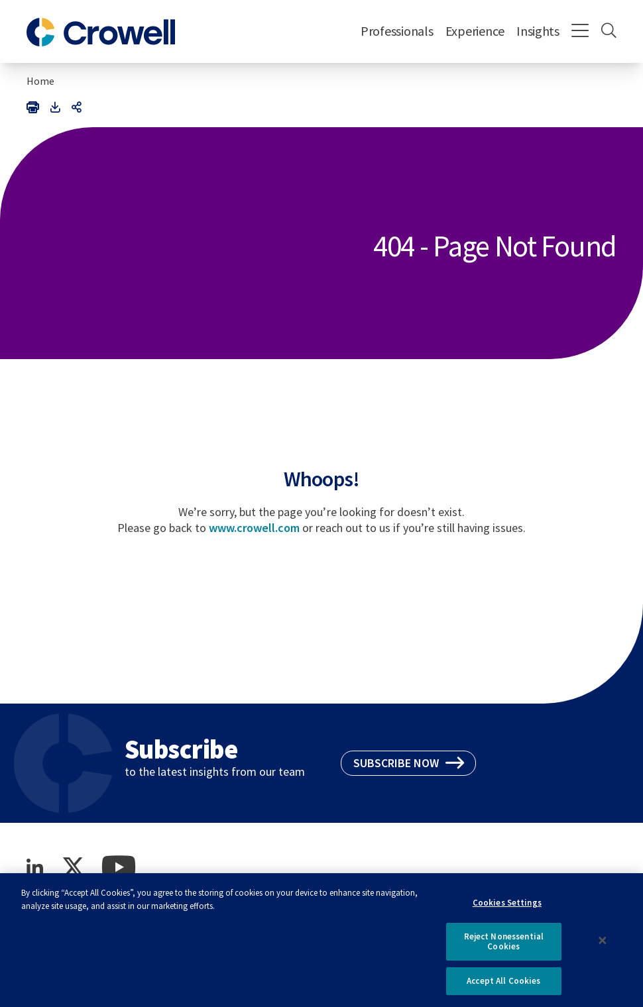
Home (40, 80)
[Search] (608, 32)
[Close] (603, 947)
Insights (537, 31)
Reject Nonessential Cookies (504, 948)
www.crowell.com (254, 527)
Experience (474, 31)
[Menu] (580, 32)
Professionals (397, 31)
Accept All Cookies (503, 986)
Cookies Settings (507, 908)
